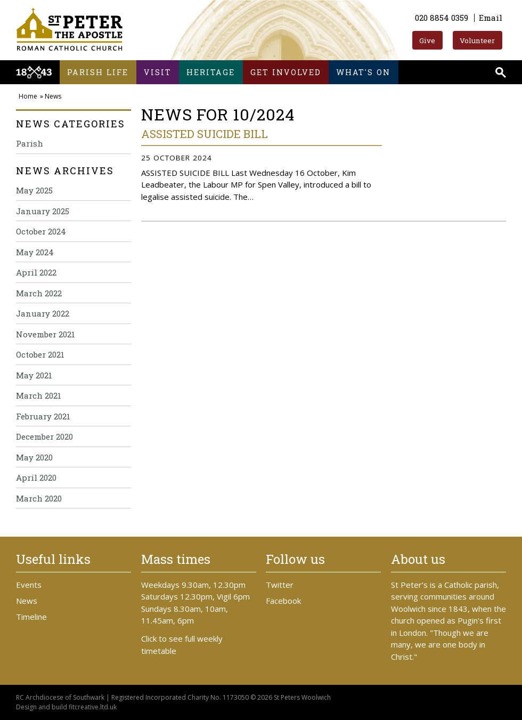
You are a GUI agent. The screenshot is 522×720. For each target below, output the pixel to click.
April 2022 (36, 272)
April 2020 (36, 477)
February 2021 (43, 416)
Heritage (210, 72)
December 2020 (44, 436)
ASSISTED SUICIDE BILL (204, 133)
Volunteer (477, 40)
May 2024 (35, 252)
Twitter (279, 584)
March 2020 (39, 498)
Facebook (283, 600)
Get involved (285, 72)
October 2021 (40, 354)
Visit (158, 72)
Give (427, 40)
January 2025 (42, 211)
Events (29, 584)
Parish (29, 143)
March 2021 (38, 395)
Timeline (31, 616)
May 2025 (34, 190)
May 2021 (34, 375)
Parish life (97, 72)
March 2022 (39, 293)
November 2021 (45, 334)
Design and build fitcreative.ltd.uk (66, 706)
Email (490, 17)
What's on (363, 72)
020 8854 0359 (441, 17)
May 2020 (34, 457)
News (53, 96)
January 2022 (42, 313)
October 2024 (41, 231)
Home (28, 96)
